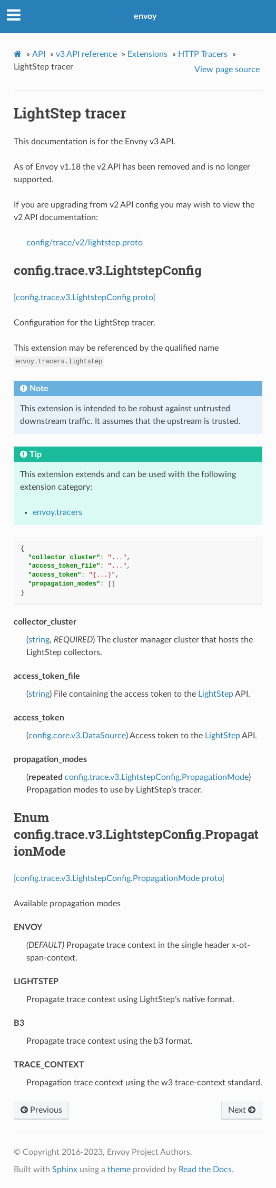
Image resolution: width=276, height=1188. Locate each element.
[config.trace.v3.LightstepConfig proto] (84, 297)
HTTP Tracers (203, 54)
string (39, 640)
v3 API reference (86, 54)
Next (241, 1110)
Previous (41, 1110)
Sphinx (64, 1169)
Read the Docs (205, 1169)
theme (119, 1169)
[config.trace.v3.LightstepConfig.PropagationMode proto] (119, 878)
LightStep (215, 694)
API (38, 54)
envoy (145, 16)
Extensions (147, 54)
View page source (227, 69)
